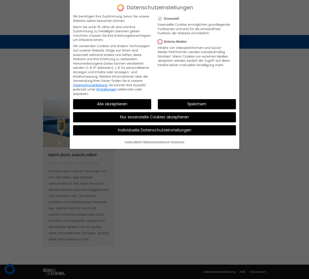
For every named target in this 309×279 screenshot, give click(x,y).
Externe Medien (174, 42)
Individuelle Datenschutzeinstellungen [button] (154, 130)
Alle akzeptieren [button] (112, 104)
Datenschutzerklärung (90, 85)
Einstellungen (106, 89)
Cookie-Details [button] (133, 142)
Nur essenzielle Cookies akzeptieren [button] (154, 117)
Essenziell (170, 19)
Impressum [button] (177, 142)
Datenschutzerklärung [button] (156, 142)
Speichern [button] (196, 104)
